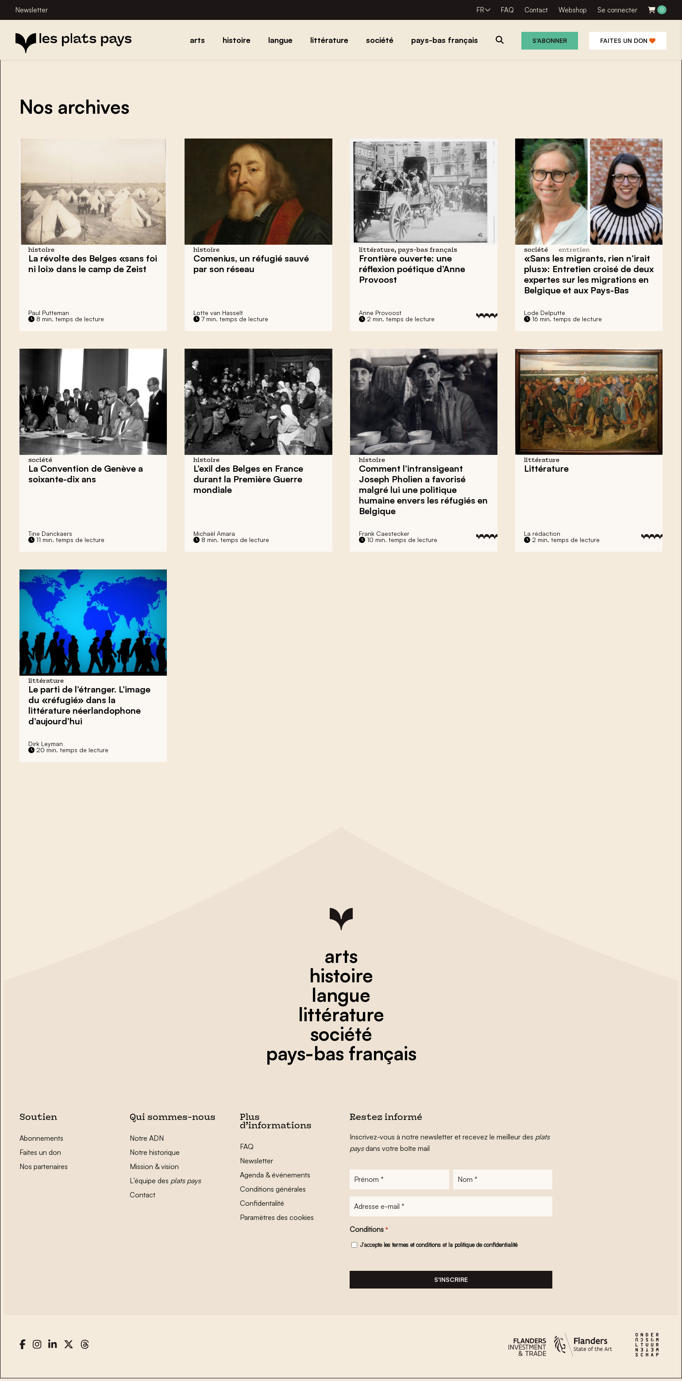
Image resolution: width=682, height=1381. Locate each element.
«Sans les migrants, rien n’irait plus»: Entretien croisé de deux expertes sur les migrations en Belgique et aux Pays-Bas (589, 274)
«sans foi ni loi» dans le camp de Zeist (92, 263)
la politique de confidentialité (482, 1245)
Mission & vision (154, 1166)
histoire (341, 975)
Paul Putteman (48, 312)
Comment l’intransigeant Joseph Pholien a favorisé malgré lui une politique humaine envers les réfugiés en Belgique (423, 489)
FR (480, 10)
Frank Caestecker (384, 533)
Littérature (546, 468)
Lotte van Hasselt (218, 312)
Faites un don (627, 40)
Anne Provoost (380, 312)
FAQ (507, 10)
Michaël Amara (214, 533)
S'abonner (549, 40)
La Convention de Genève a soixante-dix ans (85, 474)
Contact (536, 10)
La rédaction (542, 533)
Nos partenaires (43, 1166)
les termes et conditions (412, 1245)
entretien (574, 250)
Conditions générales (273, 1189)
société (341, 1033)
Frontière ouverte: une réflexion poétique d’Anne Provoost (412, 269)
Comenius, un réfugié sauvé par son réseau (251, 263)
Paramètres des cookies (277, 1217)
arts (341, 955)
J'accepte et (438, 1245)
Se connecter (617, 10)
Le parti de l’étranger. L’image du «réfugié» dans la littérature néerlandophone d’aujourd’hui (89, 705)
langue (341, 994)
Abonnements (41, 1138)
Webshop (573, 10)
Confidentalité (262, 1203)
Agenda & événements (275, 1174)
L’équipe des (165, 1180)
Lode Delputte (544, 312)
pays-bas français (341, 1053)
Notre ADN (147, 1138)
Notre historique (155, 1152)
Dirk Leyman (45, 743)
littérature (341, 1014)
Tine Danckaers (50, 533)
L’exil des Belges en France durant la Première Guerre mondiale (248, 479)
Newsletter (31, 10)
